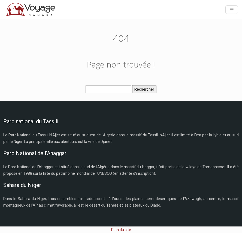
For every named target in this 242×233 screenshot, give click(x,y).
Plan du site (121, 230)
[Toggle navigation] (231, 9)
